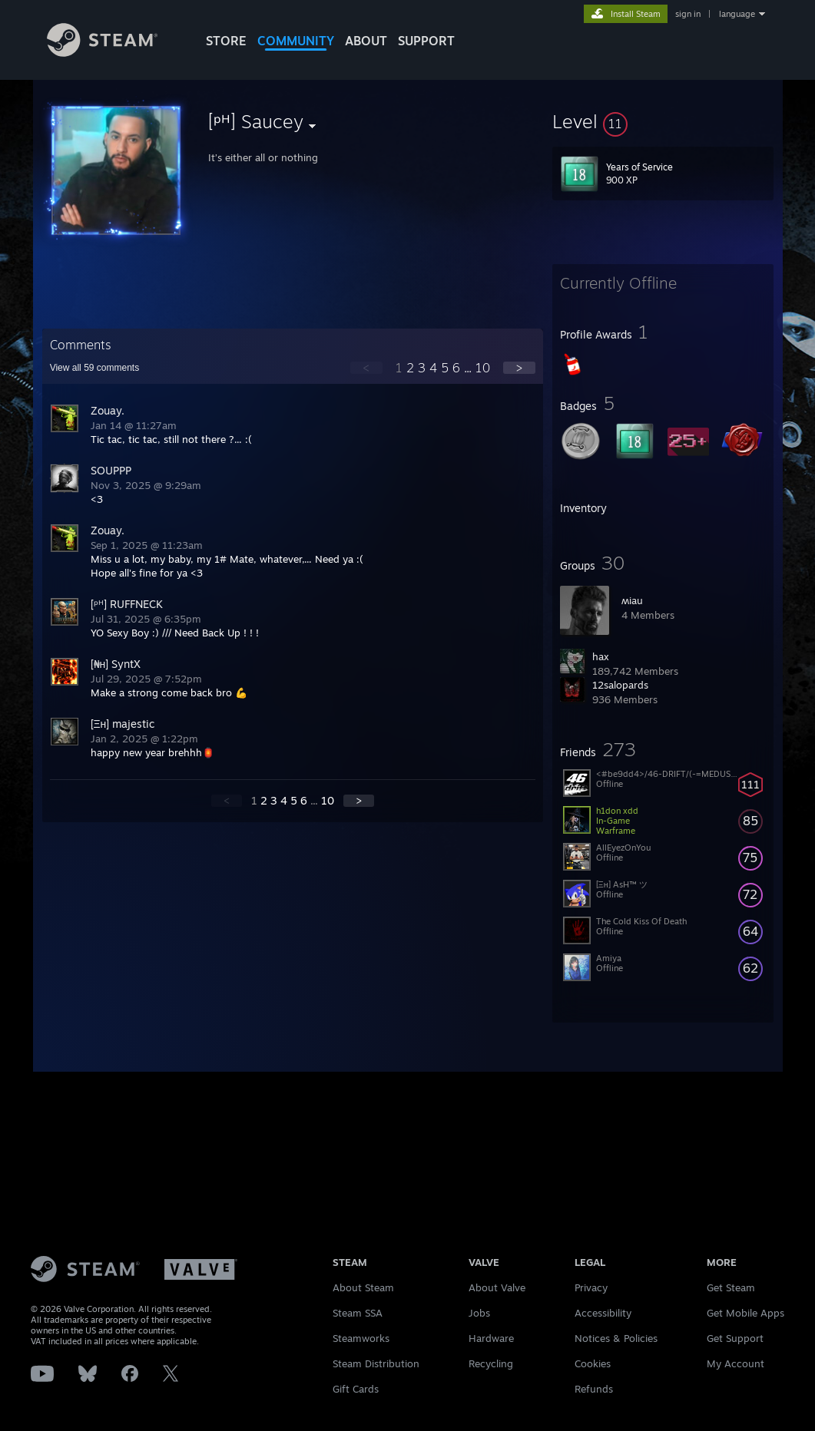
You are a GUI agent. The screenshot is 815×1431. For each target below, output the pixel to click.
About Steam (363, 1287)
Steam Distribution (376, 1363)
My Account (735, 1363)
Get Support (735, 1338)
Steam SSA (358, 1313)
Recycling (491, 1363)
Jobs (479, 1313)
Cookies (593, 1363)
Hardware (491, 1338)
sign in (688, 13)
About (366, 40)
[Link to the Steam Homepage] (102, 52)
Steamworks (361, 1338)
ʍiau (632, 600)
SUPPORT (426, 40)
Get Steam (731, 1287)
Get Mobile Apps (745, 1313)
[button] (663, 121)
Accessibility (603, 1313)
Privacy (591, 1287)
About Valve (497, 1287)
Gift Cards (356, 1389)
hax (600, 656)
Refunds (594, 1389)
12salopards (620, 685)
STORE (226, 40)
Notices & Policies (616, 1338)
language (737, 13)
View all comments (95, 367)
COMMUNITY (295, 40)
